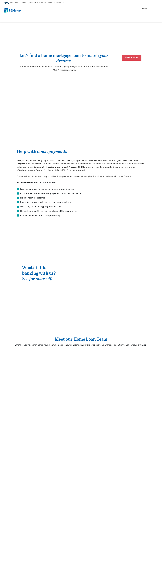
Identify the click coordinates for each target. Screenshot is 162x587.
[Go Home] (12, 10)
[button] (145, 10)
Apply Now (131, 57)
